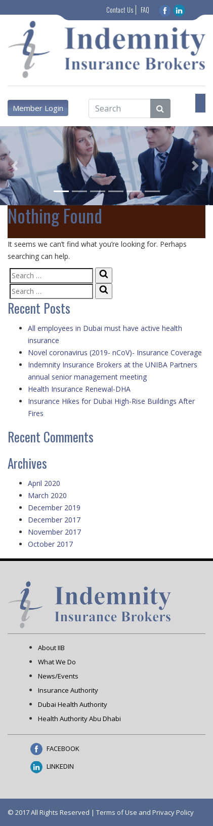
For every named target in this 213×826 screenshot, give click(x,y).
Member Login (38, 108)
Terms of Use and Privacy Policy (145, 812)
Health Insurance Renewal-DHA (79, 389)
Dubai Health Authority (72, 704)
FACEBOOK (54, 748)
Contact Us (119, 10)
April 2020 (44, 483)
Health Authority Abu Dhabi (79, 718)
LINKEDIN (52, 766)
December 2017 (54, 519)
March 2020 (47, 495)
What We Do (57, 661)
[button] (16, 165)
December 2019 (54, 507)
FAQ (145, 10)
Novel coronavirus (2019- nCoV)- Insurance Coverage (115, 352)
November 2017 (54, 532)
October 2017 (50, 544)
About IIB (51, 647)
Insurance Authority (68, 690)
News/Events (58, 676)
